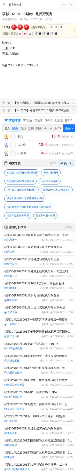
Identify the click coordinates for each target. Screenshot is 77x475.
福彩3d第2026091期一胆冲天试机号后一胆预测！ (38, 418)
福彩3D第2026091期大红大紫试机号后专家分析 (38, 310)
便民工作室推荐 (14, 384)
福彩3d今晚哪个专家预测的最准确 (25, 198)
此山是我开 (9, 19)
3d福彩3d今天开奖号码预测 (22, 172)
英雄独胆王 (12, 360)
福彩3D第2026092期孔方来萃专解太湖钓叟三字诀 (38, 237)
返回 (4, 5)
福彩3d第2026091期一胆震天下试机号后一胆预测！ (38, 322)
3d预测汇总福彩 (49, 181)
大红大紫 (10, 312)
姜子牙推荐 (12, 336)
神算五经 (10, 276)
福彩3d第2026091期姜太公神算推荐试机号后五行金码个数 (38, 406)
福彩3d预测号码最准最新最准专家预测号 (29, 207)
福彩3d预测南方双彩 (18, 215)
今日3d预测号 (50, 172)
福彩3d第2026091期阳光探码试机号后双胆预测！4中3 (38, 443)
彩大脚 (9, 251)
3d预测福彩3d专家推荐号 (20, 181)
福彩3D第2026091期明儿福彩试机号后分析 (38, 298)
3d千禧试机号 (13, 348)
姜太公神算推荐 (14, 408)
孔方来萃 (10, 239)
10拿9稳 (10, 288)
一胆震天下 (12, 324)
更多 (64, 5)
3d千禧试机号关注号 (17, 469)
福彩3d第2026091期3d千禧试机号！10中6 (38, 346)
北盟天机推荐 (13, 372)
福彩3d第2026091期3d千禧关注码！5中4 (38, 394)
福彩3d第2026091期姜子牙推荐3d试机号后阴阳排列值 (38, 334)
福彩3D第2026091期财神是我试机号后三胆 (38, 261)
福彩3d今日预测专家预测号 (21, 189)
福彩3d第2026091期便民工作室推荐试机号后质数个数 (38, 382)
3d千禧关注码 (13, 396)
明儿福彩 (10, 300)
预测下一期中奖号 (45, 215)
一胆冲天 (10, 420)
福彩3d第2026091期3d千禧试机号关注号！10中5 (38, 467)
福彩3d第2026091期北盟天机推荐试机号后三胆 (38, 370)
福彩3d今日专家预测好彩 (56, 189)
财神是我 (10, 264)
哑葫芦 (9, 457)
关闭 (70, 5)
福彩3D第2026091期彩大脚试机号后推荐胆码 (38, 249)
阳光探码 (10, 445)
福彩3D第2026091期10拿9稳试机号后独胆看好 (38, 286)
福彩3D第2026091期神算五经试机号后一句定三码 (38, 273)
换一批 (66, 163)
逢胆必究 (10, 433)
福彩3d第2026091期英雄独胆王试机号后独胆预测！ (38, 358)
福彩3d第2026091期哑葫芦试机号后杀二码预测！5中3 (38, 455)
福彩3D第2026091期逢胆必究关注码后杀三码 (38, 431)
